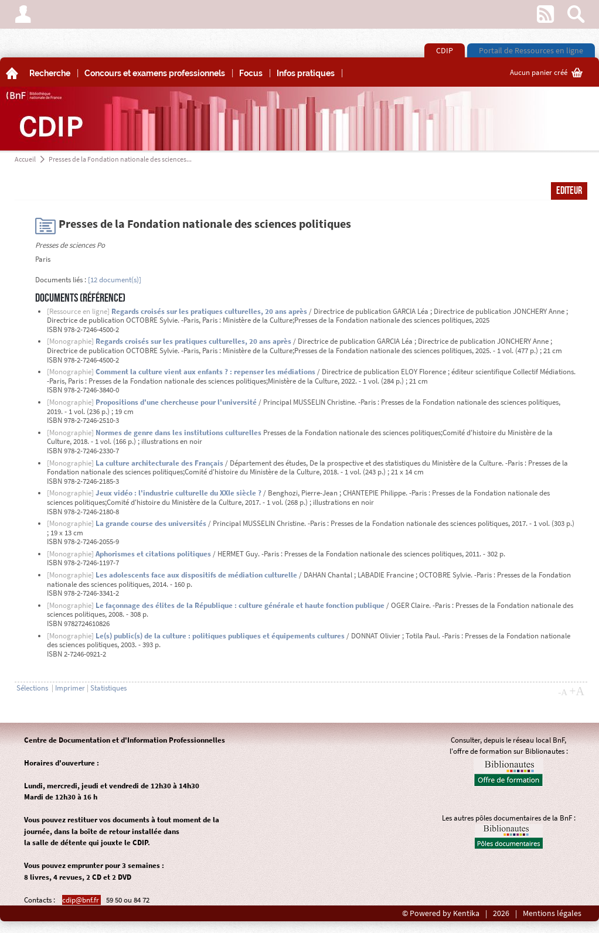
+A (576, 691)
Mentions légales (552, 913)
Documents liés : (60, 280)
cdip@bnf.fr (81, 900)
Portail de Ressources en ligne (531, 50)
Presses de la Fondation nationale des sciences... (120, 159)
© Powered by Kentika (440, 913)
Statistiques (108, 688)
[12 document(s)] (114, 280)
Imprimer (70, 688)
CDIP (444, 50)
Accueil (25, 159)
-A (562, 692)
